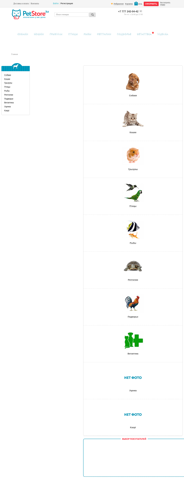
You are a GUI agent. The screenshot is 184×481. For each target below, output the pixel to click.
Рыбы (87, 34)
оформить (151, 4)
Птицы (73, 34)
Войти (56, 3)
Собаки (22, 34)
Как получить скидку (165, 4)
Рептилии (104, 34)
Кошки (39, 34)
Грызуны (56, 34)
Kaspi (6, 110)
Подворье (124, 34)
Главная (14, 54)
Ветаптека (144, 34)
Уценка (162, 34)
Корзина (129, 4)
